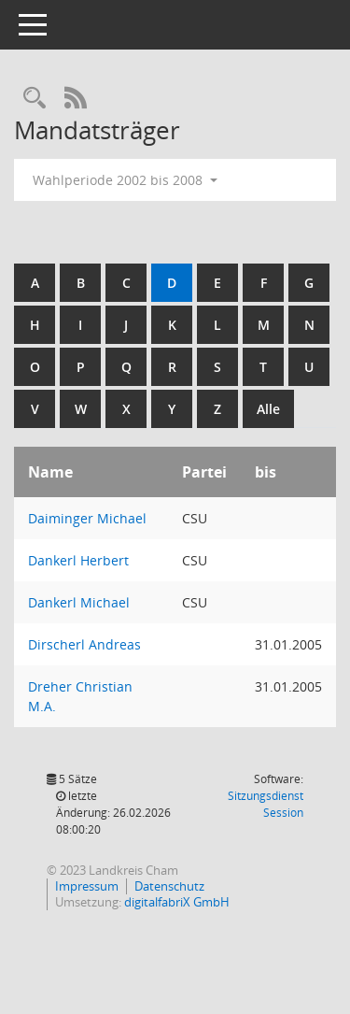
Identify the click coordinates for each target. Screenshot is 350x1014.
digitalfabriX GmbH (177, 901)
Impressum (87, 886)
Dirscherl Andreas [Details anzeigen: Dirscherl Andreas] (84, 644)
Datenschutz (169, 886)
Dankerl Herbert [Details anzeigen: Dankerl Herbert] (78, 560)
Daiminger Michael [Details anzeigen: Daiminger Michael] (87, 518)
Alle (268, 409)
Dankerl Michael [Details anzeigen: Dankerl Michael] (79, 602)
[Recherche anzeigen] (34, 98)
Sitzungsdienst (265, 804)
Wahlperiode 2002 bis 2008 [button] (125, 180)
